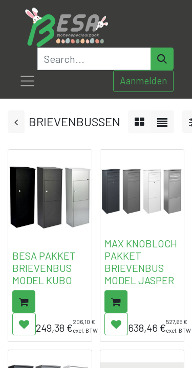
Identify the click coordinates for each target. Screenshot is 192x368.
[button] (23, 301)
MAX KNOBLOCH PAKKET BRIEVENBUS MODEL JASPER (140, 261)
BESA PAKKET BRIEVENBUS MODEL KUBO (44, 267)
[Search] (162, 59)
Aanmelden (143, 80)
